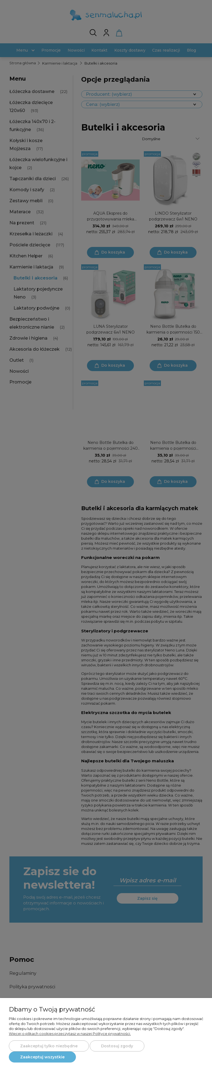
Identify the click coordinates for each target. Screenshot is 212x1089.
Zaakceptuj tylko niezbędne (49, 1045)
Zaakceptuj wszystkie (42, 1057)
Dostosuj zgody (117, 1045)
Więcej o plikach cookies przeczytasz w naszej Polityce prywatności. (70, 1033)
